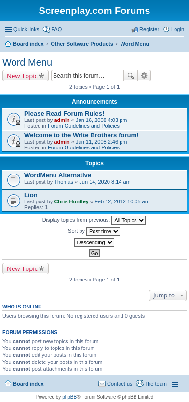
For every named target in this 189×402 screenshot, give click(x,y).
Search (130, 75)
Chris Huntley (71, 201)
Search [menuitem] (180, 45)
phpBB (69, 397)
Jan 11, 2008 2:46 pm (101, 142)
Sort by (94, 231)
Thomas (63, 182)
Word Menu (27, 62)
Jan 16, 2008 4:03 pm (101, 120)
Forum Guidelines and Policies (84, 126)
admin (61, 120)
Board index (28, 384)
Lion (31, 195)
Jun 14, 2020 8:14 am (104, 182)
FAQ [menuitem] (56, 29)
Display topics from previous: (94, 220)
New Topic (22, 75)
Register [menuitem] (149, 29)
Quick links (26, 29)
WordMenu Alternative (57, 175)
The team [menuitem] (156, 384)
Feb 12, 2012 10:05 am (121, 201)
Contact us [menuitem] (120, 384)
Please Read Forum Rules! (64, 113)
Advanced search (144, 75)
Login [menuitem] (177, 29)
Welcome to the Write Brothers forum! (81, 135)
